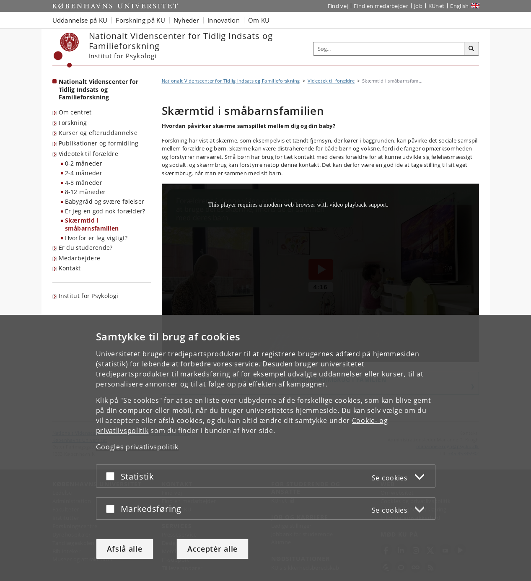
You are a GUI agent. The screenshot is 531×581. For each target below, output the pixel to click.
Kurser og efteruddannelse (98, 133)
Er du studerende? (86, 248)
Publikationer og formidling (99, 143)
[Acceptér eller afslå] (112, 476)
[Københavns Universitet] (66, 50)
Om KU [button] (259, 20)
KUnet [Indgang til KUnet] (436, 6)
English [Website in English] (459, 6)
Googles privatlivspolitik (137, 446)
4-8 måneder (83, 183)
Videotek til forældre (88, 154)
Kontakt (70, 268)
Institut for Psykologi (89, 296)
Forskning (73, 123)
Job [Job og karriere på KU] (418, 6)
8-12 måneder (85, 192)
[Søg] (471, 49)
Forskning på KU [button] (140, 20)
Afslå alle (124, 549)
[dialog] (265, 448)
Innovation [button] (223, 20)
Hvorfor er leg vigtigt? (96, 238)
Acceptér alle (212, 549)
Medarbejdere (80, 258)
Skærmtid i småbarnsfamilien (92, 224)
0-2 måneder (83, 163)
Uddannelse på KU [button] (80, 20)
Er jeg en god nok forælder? (105, 211)
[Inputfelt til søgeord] (389, 49)
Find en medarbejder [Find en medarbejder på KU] (381, 6)
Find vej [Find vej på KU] (338, 6)
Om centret (75, 112)
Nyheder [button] (186, 20)
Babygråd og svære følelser (105, 201)
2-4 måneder (83, 173)
